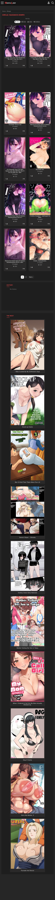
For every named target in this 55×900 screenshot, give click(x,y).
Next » (31, 277)
